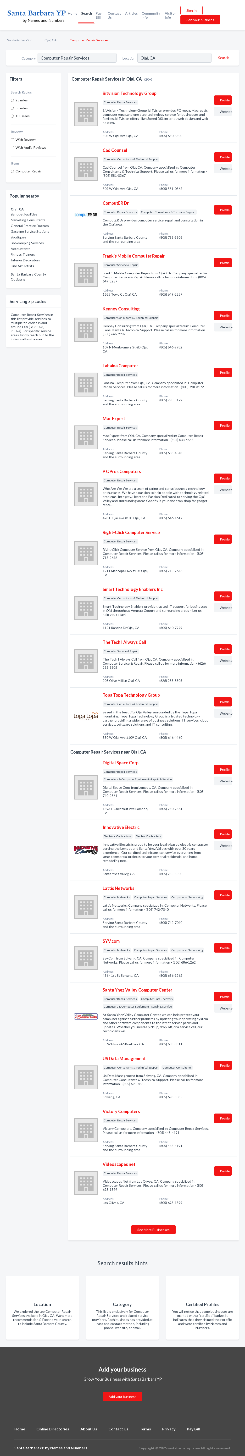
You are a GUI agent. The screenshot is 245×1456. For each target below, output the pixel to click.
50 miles (22, 108)
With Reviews (26, 140)
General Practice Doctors (30, 226)
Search (86, 13)
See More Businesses (153, 1230)
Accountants (20, 249)
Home (72, 13)
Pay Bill (98, 15)
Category (29, 58)
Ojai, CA (51, 40)
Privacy (169, 1429)
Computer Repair (28, 171)
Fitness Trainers (23, 254)
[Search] (223, 57)
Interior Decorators (25, 260)
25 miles (22, 100)
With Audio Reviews (31, 147)
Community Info (151, 15)
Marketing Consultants (28, 220)
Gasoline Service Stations (30, 231)
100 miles (23, 116)
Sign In (191, 10)
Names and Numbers (68, 1447)
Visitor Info (170, 15)
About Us (88, 1429)
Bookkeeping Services (27, 243)
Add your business (200, 20)
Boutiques (18, 237)
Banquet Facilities (24, 214)
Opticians (18, 279)
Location (128, 58)
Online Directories (52, 1429)
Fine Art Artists (22, 266)
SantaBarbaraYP (19, 40)
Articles (131, 13)
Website (226, 112)
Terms (145, 1429)
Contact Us (114, 15)
